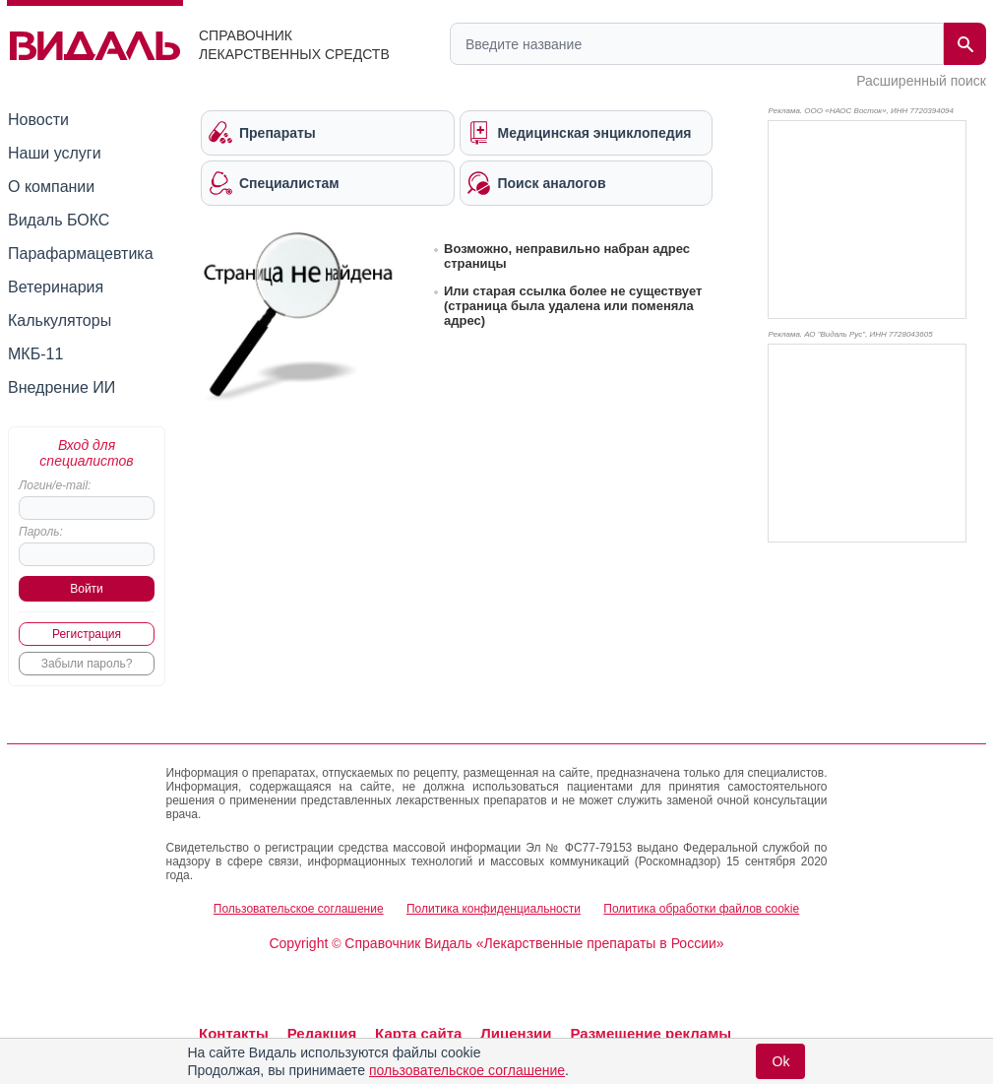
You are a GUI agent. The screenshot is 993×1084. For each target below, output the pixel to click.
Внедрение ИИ (61, 387)
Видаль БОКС (58, 220)
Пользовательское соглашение (299, 909)
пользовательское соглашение (467, 1070)
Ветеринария (55, 287)
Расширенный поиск (921, 81)
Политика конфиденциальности (493, 909)
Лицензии (515, 1033)
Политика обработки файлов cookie (701, 909)
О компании (51, 186)
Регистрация (86, 634)
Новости (38, 119)
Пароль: (41, 532)
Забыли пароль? (87, 663)
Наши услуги (54, 153)
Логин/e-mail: (55, 485)
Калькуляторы (59, 320)
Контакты (234, 1033)
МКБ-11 (35, 354)
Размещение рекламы (650, 1033)
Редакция (322, 1033)
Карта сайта (418, 1033)
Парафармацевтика (81, 253)
